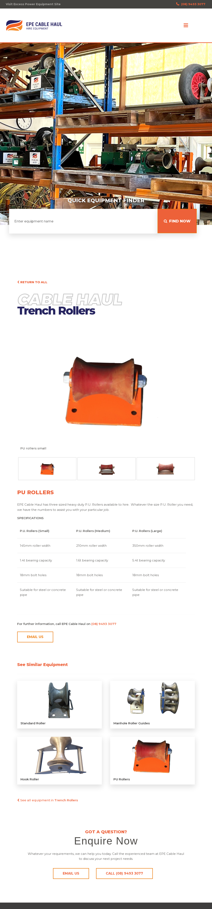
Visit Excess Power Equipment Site (33, 4)
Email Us (35, 638)
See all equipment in (47, 801)
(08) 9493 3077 (190, 4)
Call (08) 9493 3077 (124, 875)
